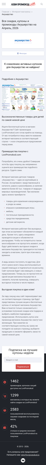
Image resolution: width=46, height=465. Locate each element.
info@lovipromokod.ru (30, 455)
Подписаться (23, 367)
